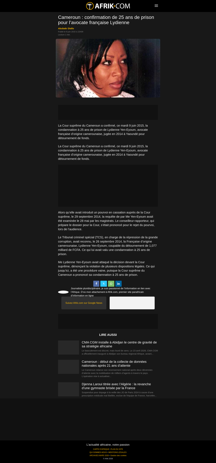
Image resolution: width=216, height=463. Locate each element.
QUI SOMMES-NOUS (98, 452)
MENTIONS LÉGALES (117, 452)
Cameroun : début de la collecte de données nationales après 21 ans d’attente (114, 363)
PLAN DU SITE (117, 449)
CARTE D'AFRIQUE (101, 449)
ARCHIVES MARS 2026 (99, 455)
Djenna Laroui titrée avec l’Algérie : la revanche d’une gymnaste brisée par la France (116, 386)
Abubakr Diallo (66, 28)
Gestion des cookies (118, 455)
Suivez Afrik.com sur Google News (83, 303)
